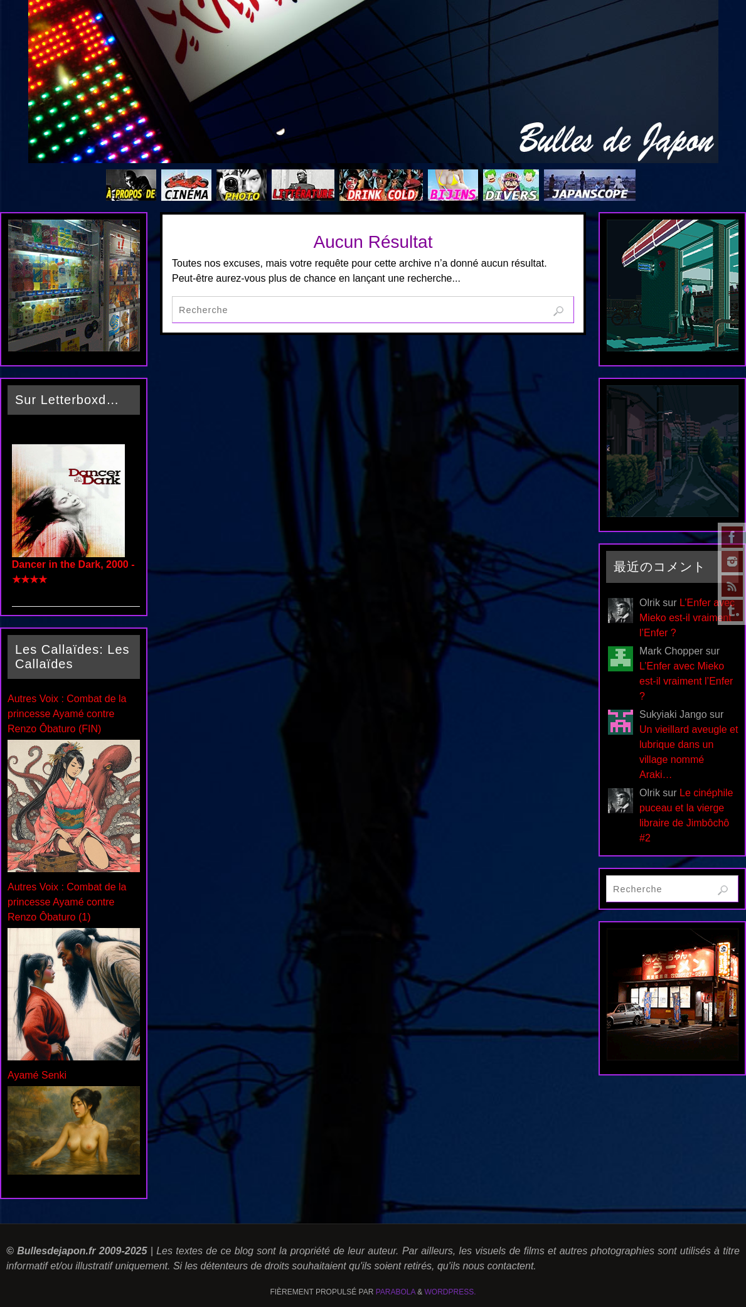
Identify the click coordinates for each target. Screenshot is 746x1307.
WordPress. (450, 1292)
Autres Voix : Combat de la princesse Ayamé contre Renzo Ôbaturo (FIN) (67, 713)
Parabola (395, 1292)
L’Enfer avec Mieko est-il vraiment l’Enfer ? (687, 617)
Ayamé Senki (37, 1075)
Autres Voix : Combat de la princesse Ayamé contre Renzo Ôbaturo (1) (67, 902)
